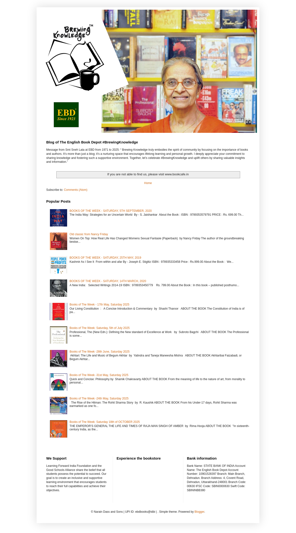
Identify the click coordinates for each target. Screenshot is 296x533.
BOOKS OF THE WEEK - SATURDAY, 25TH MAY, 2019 (105, 257)
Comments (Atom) (75, 190)
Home (148, 183)
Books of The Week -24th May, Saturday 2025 (99, 398)
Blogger (199, 511)
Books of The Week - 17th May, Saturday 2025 (99, 304)
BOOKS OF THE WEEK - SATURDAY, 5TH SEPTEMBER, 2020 (111, 211)
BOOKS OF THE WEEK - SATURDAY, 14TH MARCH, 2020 (108, 281)
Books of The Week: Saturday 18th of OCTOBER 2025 (105, 422)
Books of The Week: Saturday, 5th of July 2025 (100, 328)
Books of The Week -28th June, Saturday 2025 (100, 351)
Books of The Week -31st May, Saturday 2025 (99, 375)
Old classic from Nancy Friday (89, 234)
